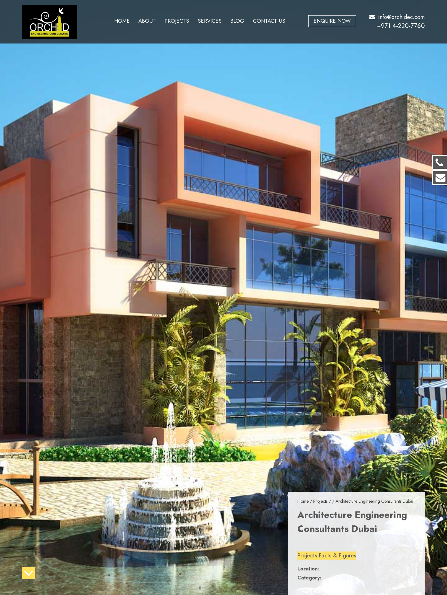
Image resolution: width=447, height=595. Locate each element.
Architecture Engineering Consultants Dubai (374, 501)
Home (122, 21)
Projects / (322, 501)
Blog (237, 21)
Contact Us (269, 21)
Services (210, 21)
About (147, 21)
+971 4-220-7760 (401, 25)
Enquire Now (332, 21)
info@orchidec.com (397, 17)
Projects (177, 21)
